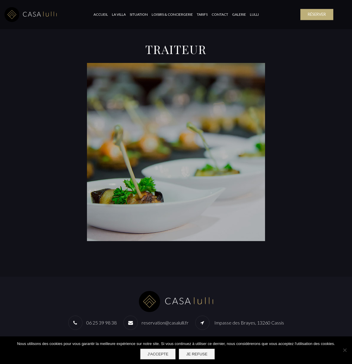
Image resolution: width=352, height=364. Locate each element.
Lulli (254, 14)
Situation (139, 14)
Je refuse (196, 354)
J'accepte (158, 354)
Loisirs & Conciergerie (172, 14)
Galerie (239, 14)
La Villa (119, 14)
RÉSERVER (317, 14)
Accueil (100, 14)
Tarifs (202, 14)
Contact (220, 14)
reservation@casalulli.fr (165, 322)
